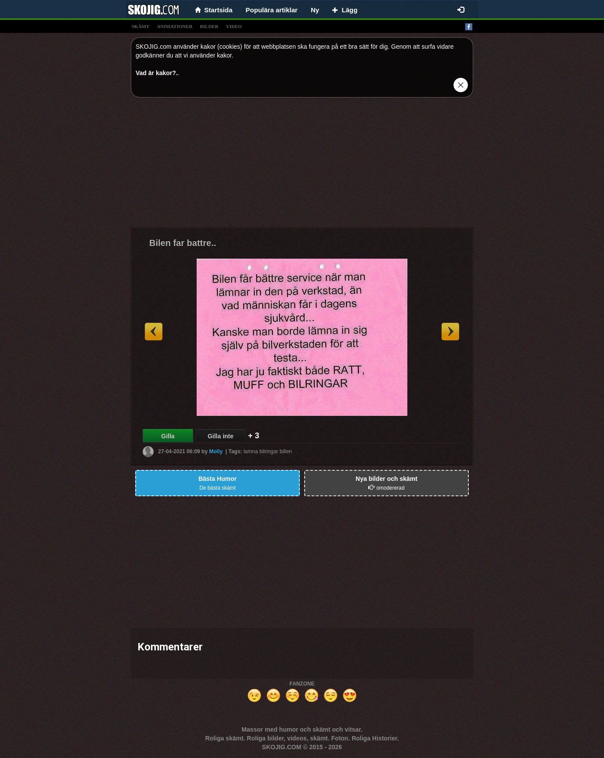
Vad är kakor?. (157, 72)
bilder (209, 26)
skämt (140, 26)
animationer (174, 26)
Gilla (167, 436)
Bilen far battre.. (182, 243)
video (234, 26)
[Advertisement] (302, 165)
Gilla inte (221, 436)
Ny (315, 10)
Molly (216, 451)
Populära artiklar (272, 10)
